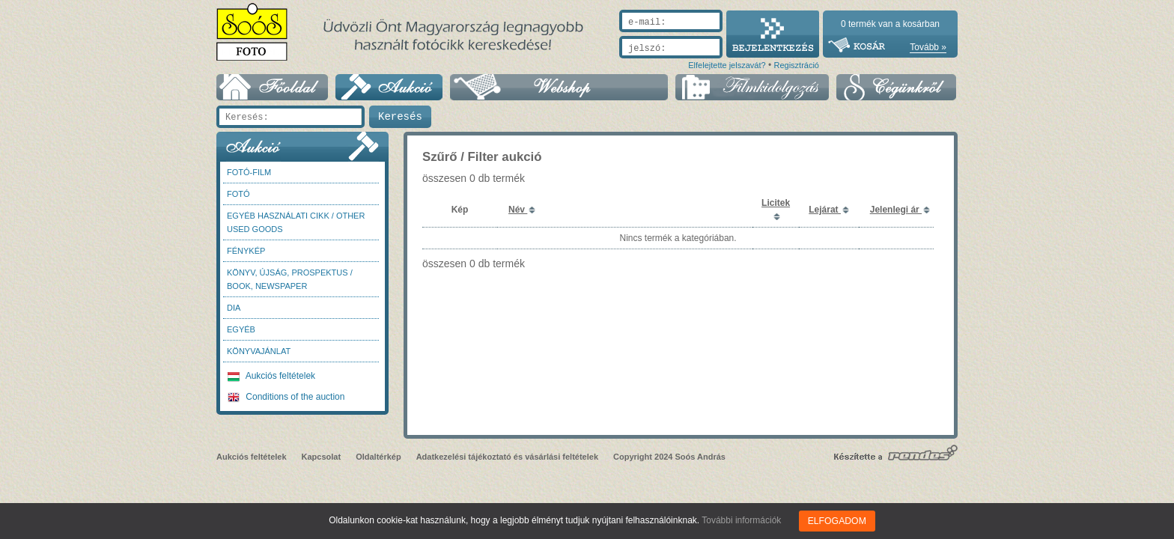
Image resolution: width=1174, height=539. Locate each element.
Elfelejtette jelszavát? (726, 65)
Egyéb (241, 329)
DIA (233, 307)
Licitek (775, 203)
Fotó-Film (249, 172)
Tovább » (928, 47)
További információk (742, 520)
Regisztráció (796, 65)
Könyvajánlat (259, 351)
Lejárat (825, 209)
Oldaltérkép (378, 456)
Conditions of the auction (286, 397)
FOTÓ (238, 193)
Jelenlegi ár (896, 209)
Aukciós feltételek (271, 376)
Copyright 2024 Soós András (669, 456)
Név (517, 209)
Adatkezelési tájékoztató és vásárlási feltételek (507, 456)
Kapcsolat (321, 456)
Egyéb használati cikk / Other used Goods (296, 222)
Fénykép (246, 250)
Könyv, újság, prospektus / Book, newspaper (290, 279)
